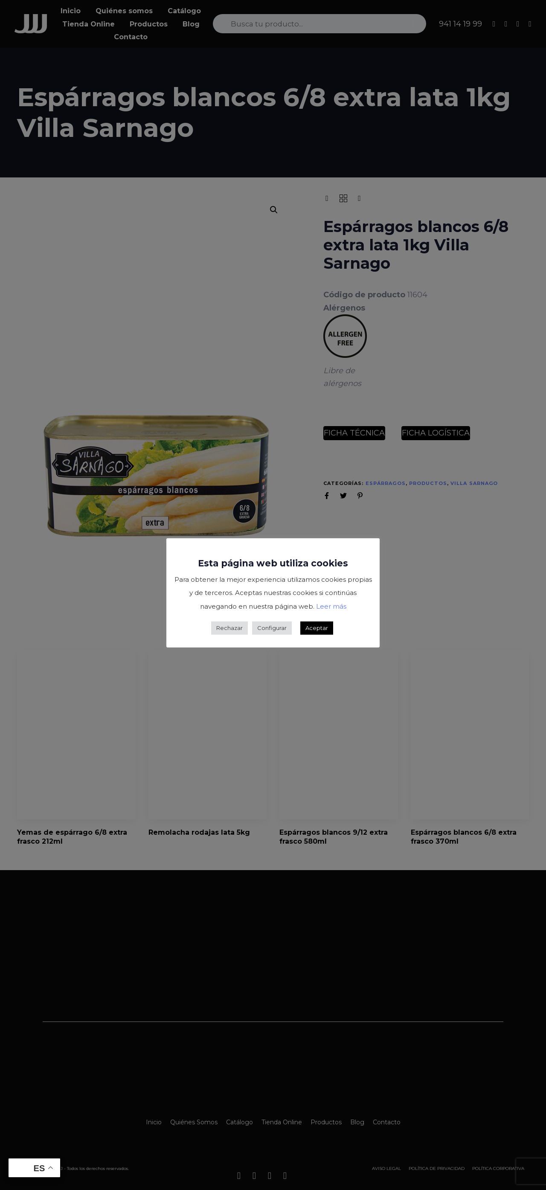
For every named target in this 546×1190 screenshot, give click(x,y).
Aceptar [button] (316, 627)
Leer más (331, 606)
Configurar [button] (272, 627)
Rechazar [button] (229, 627)
